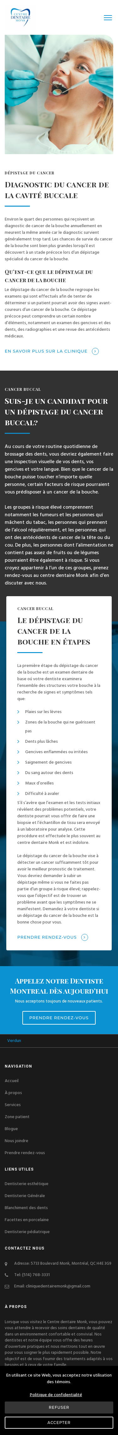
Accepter (59, 1422)
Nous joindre (16, 1141)
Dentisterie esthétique (26, 1184)
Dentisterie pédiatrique (27, 1232)
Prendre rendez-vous (52, 937)
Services (13, 1105)
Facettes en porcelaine (27, 1220)
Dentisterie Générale (25, 1196)
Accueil (12, 1081)
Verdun (22, 1041)
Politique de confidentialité (56, 1395)
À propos (13, 1093)
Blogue (11, 1129)
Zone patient (17, 1117)
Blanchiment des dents (26, 1208)
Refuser (59, 1407)
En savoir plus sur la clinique (52, 351)
